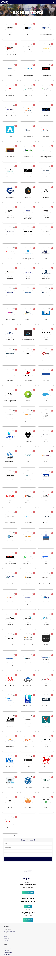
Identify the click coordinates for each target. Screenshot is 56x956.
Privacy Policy (6, 950)
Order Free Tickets (7, 948)
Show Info (5, 943)
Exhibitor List (6, 940)
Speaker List (6, 938)
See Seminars (28, 906)
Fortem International (8, 952)
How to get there (28, 919)
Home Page (6, 936)
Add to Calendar (28, 892)
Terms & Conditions (7, 954)
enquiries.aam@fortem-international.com (9, 931)
